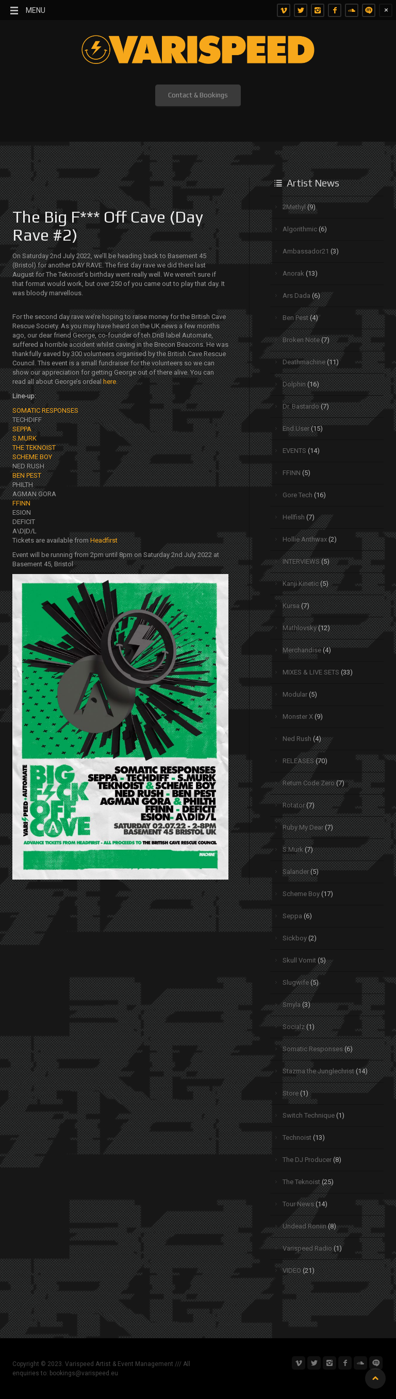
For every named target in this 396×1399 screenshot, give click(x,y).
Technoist (297, 1137)
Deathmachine (304, 362)
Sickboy (295, 938)
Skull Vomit (299, 960)
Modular (295, 694)
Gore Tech (297, 495)
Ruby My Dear (303, 827)
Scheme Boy (301, 894)
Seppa (292, 916)
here (109, 381)
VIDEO (292, 1270)
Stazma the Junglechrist (318, 1071)
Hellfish (294, 517)
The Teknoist (301, 1182)
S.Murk (293, 849)
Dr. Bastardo (301, 406)
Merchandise (302, 650)
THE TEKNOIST (34, 447)
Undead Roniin (304, 1226)
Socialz (294, 1027)
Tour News (298, 1204)
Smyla (292, 1004)
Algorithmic (300, 229)
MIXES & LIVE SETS (311, 672)
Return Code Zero (309, 783)
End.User (296, 428)
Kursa (291, 606)
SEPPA (21, 429)
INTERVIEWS (301, 561)
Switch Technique (309, 1115)
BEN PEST (26, 475)
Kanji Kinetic (301, 583)
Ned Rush (297, 739)
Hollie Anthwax (305, 539)
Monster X (298, 716)
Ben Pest (295, 318)
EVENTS (294, 450)
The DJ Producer (307, 1160)
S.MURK (24, 438)
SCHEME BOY (32, 457)
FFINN (21, 503)
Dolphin (294, 384)
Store (291, 1093)
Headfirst (104, 540)
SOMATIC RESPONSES (45, 410)
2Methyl (294, 207)
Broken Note (301, 340)
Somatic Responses (313, 1049)
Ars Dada (296, 295)
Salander (296, 871)
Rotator (294, 805)
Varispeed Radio (307, 1248)
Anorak (293, 273)
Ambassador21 (306, 251)
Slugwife (296, 982)
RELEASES (298, 761)
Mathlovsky (300, 628)
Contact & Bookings (198, 95)
